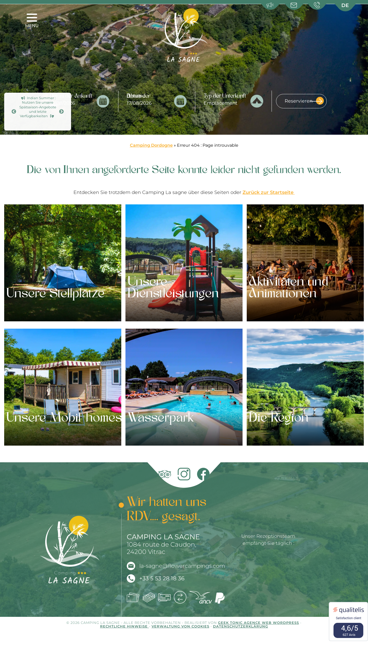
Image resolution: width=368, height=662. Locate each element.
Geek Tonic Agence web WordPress (258, 623)
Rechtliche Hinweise (124, 626)
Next (61, 111)
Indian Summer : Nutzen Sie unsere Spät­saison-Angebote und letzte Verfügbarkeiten (37, 107)
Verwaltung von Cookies (180, 626)
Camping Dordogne (151, 145)
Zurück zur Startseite (269, 192)
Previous (13, 111)
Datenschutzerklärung (240, 626)
